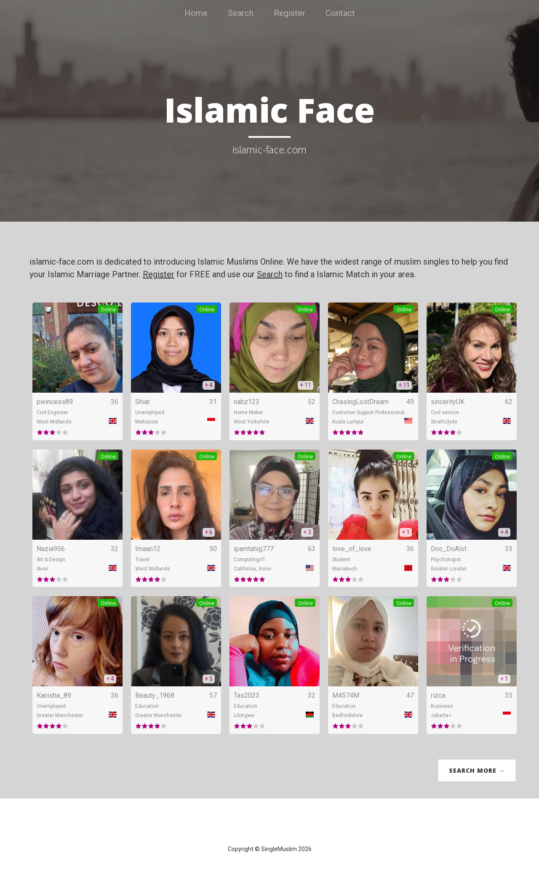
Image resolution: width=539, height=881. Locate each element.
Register (289, 13)
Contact (340, 13)
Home (196, 13)
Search (240, 13)
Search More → (477, 770)
